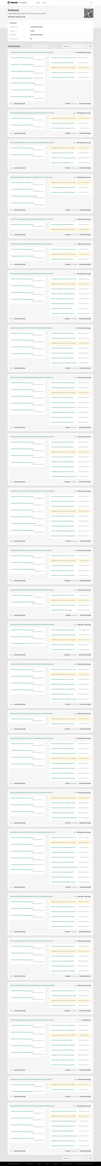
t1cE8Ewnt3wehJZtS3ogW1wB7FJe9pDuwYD (63, 192)
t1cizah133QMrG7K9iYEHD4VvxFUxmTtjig (22, 643)
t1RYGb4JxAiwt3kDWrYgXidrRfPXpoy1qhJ (62, 348)
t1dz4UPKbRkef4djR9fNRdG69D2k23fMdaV (62, 526)
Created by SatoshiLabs (14, 1164)
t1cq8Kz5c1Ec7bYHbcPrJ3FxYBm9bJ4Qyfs (62, 353)
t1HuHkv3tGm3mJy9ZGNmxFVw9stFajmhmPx (63, 1025)
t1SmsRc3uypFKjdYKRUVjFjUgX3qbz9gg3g (62, 956)
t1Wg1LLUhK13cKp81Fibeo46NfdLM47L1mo (62, 694)
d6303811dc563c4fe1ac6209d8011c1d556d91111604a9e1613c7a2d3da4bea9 (31, 244)
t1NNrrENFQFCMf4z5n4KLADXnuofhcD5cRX (63, 555)
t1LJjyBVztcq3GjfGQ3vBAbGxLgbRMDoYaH (62, 748)
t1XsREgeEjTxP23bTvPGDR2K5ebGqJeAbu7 (63, 1055)
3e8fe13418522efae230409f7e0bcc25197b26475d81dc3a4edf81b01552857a (31, 328)
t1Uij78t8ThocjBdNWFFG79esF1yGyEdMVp (22, 71)
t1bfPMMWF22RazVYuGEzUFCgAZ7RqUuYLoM (64, 476)
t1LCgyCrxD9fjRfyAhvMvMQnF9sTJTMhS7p (63, 595)
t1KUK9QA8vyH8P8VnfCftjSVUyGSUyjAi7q (62, 447)
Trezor (39, 1164)
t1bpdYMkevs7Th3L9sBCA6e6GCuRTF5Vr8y (23, 83)
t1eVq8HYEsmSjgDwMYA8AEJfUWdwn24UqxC (23, 523)
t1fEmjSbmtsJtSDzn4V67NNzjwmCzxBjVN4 (62, 645)
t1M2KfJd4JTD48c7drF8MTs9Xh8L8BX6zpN (63, 383)
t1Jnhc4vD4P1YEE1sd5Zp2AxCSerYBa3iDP (62, 496)
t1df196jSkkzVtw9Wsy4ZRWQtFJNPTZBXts (62, 77)
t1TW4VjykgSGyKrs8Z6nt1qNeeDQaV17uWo (63, 402)
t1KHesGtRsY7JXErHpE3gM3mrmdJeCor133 (62, 506)
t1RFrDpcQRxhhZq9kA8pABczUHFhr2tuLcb (62, 299)
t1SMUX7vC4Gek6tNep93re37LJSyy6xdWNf (63, 516)
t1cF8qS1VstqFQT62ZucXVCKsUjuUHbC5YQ (63, 857)
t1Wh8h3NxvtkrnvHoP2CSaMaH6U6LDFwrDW (63, 911)
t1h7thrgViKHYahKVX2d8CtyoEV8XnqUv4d (62, 422)
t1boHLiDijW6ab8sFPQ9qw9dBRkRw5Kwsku (22, 530)
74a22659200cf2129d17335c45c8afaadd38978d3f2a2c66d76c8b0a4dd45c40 (32, 491)
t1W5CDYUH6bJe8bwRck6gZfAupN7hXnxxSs (63, 289)
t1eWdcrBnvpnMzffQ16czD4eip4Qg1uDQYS (62, 1065)
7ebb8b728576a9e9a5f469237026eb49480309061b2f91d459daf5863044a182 (32, 985)
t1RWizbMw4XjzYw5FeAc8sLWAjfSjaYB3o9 (62, 462)
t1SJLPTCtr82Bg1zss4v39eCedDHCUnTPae (63, 128)
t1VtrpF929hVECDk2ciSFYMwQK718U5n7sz (62, 906)
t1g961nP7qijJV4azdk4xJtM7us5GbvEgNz (22, 78)
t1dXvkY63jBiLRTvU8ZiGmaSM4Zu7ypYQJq (62, 313)
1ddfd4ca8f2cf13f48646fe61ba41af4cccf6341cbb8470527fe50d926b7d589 (31, 177)
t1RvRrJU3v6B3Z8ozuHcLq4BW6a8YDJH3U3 (63, 123)
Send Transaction (67, 1164)
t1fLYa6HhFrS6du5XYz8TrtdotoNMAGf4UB (62, 649)
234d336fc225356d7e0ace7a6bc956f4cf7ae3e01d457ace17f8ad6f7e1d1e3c (31, 713)
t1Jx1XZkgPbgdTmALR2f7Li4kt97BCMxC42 (62, 442)
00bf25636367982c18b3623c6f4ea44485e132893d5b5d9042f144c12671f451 (31, 274)
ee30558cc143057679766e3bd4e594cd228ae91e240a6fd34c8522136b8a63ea (32, 625)
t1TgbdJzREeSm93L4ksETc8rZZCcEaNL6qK (22, 256)
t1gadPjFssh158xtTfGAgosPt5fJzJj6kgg (61, 610)
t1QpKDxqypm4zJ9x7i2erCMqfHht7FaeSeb (62, 961)
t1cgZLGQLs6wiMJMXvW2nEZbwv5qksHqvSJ (63, 635)
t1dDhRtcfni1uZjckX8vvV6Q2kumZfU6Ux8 (62, 153)
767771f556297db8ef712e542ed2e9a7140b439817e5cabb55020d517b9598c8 (32, 1020)
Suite (47, 1164)
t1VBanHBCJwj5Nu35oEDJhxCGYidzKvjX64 (62, 570)
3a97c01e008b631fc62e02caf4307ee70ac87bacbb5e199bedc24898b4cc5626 (32, 1106)
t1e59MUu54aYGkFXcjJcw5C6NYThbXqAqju (63, 778)
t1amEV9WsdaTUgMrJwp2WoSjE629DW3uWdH (64, 818)
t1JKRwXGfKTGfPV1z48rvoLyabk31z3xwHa (22, 58)
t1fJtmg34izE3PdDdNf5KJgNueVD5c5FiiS (62, 877)
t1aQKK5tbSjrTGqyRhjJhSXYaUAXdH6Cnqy (62, 521)
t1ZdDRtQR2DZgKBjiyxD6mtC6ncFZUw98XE (63, 768)
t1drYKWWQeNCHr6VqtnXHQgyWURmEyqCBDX (24, 196)
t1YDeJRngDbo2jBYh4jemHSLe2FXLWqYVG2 (63, 966)
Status (44, 3)
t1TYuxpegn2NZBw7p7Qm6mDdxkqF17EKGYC (63, 407)
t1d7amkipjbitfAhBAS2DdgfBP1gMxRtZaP (22, 1091)
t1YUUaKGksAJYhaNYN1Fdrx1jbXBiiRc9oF (61, 308)
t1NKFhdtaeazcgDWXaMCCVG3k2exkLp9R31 (63, 388)
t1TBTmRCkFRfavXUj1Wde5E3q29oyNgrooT (63, 1089)
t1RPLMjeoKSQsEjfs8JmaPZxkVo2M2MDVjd (62, 852)
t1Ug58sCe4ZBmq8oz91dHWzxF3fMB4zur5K (63, 1045)
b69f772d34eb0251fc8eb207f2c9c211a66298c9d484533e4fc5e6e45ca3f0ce (31, 941)
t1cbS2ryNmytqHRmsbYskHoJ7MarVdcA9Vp (22, 90)
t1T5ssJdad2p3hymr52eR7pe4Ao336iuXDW (22, 1084)
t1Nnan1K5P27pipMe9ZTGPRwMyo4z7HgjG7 (63, 803)
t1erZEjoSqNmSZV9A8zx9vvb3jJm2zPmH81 (22, 1138)
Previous (66, 46)
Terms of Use (29, 1164)
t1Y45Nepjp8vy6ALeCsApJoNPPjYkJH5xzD (22, 864)
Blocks (38, 3)
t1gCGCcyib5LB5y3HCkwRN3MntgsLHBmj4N (63, 531)
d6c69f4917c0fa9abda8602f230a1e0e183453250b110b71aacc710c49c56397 (31, 219)
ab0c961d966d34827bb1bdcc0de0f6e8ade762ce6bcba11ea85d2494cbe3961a (32, 143)
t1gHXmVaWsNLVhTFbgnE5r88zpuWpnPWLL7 (63, 536)
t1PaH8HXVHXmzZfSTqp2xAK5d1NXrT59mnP (63, 72)
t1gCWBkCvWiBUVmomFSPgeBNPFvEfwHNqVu (64, 363)
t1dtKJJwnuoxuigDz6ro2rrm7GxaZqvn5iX (62, 417)
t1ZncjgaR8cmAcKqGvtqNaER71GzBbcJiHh (62, 62)
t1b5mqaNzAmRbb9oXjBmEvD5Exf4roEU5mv (23, 410)
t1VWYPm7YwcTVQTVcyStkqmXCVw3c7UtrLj (63, 158)
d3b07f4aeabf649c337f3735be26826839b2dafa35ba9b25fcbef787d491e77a (31, 377)
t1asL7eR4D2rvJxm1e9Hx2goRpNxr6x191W (62, 872)
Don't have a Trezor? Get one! (85, 1164)
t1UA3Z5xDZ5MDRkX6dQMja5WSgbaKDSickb (23, 569)
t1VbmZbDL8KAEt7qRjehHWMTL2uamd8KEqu (23, 602)
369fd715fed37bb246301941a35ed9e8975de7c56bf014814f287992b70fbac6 (31, 896)
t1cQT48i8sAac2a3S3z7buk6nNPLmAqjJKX (62, 565)
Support (56, 1164)
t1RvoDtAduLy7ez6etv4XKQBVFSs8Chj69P (62, 862)
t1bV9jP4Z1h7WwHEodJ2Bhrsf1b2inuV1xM (62, 163)
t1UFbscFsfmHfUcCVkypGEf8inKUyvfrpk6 (62, 457)
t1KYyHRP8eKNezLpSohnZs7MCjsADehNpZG (63, 501)
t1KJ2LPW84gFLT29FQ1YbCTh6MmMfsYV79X (63, 58)
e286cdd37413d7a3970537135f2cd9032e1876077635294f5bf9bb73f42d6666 (32, 590)
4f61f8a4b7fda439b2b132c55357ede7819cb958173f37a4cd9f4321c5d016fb (31, 550)
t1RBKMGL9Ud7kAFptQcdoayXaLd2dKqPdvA (63, 294)
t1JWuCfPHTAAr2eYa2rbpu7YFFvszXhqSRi (62, 679)
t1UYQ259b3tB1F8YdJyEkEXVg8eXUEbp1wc (62, 303)
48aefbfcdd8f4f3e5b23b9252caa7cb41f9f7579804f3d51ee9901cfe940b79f (31, 793)
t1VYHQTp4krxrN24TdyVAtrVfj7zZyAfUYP (22, 189)
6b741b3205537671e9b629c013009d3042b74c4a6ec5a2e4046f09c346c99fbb (32, 832)
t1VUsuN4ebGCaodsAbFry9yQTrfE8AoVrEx (22, 96)
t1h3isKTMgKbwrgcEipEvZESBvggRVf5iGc (62, 224)
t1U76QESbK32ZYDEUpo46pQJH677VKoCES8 (63, 249)
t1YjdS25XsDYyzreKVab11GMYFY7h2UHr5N (22, 125)
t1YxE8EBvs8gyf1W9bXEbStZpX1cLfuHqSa (62, 471)
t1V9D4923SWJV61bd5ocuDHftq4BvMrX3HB (63, 187)
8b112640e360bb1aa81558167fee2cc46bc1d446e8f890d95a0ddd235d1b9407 (32, 738)
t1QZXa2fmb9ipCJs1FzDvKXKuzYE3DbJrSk (62, 259)
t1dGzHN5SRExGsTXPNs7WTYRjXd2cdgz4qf (63, 1141)
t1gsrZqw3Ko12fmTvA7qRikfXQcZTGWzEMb (63, 971)
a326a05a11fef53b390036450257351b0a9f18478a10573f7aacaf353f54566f (31, 1079)
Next (90, 46)
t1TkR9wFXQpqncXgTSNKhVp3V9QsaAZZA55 (63, 996)
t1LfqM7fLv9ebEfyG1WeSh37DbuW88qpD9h (63, 1030)
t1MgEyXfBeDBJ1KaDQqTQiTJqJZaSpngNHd (62, 630)
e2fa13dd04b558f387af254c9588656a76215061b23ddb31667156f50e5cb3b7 (32, 52)
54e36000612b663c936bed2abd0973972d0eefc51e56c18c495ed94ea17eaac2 (32, 437)
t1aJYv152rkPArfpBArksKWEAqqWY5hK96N (62, 1131)
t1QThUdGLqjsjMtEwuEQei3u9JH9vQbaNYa (22, 203)
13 (84, 46)
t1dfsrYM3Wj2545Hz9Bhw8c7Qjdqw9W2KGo (63, 412)
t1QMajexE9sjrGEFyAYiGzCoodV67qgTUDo (62, 724)
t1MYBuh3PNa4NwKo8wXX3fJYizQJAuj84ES (63, 921)
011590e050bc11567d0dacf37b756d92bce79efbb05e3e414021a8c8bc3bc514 (32, 664)
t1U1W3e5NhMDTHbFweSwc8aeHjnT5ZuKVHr (63, 753)
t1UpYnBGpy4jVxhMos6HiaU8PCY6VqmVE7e (63, 1005)
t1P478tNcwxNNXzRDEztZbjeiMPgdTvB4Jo (62, 333)
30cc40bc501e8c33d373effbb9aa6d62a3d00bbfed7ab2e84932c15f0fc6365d (32, 113)
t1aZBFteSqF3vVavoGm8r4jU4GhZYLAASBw (63, 575)
